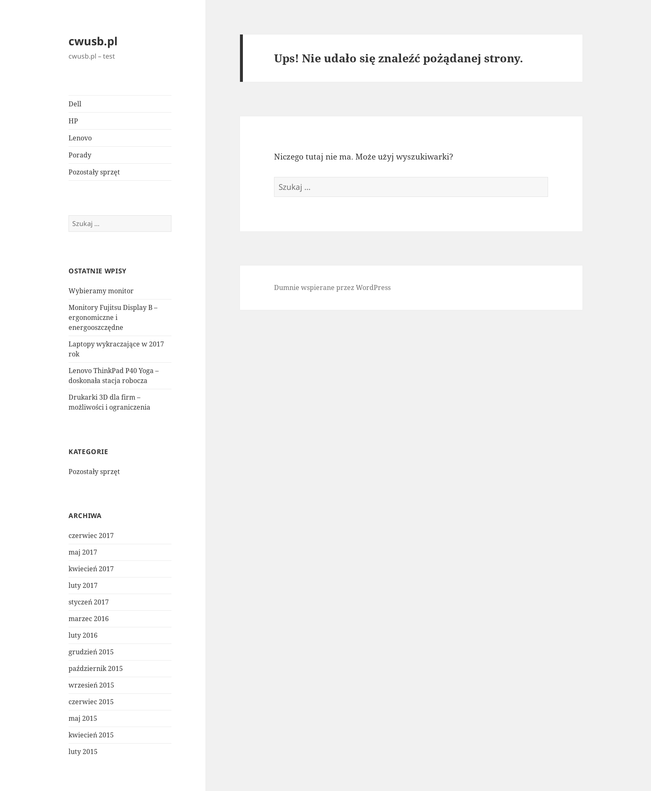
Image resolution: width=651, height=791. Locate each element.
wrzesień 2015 (91, 685)
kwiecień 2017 (91, 568)
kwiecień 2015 (91, 734)
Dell (75, 103)
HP (73, 120)
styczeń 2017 (89, 602)
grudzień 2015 (91, 651)
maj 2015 (83, 718)
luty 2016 (83, 635)
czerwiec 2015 (91, 701)
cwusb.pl (93, 41)
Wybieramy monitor (101, 290)
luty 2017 (83, 585)
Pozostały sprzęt (94, 172)
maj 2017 (83, 552)
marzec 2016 (89, 618)
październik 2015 (96, 668)
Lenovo (80, 137)
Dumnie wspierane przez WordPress (332, 287)
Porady (80, 155)
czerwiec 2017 (91, 535)
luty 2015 (83, 751)
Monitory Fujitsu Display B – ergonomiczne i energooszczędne (113, 317)
